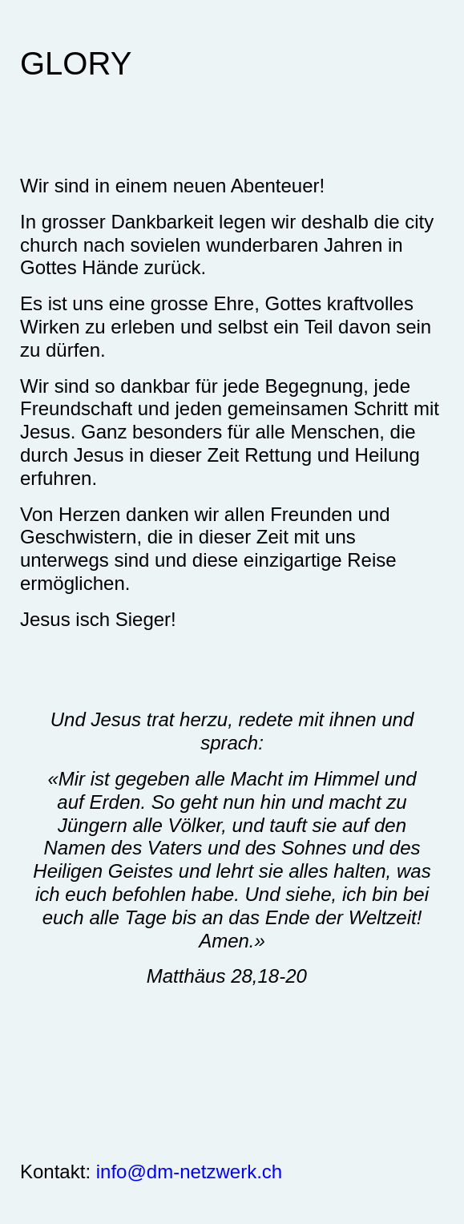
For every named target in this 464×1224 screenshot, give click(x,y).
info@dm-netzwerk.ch (189, 1171)
